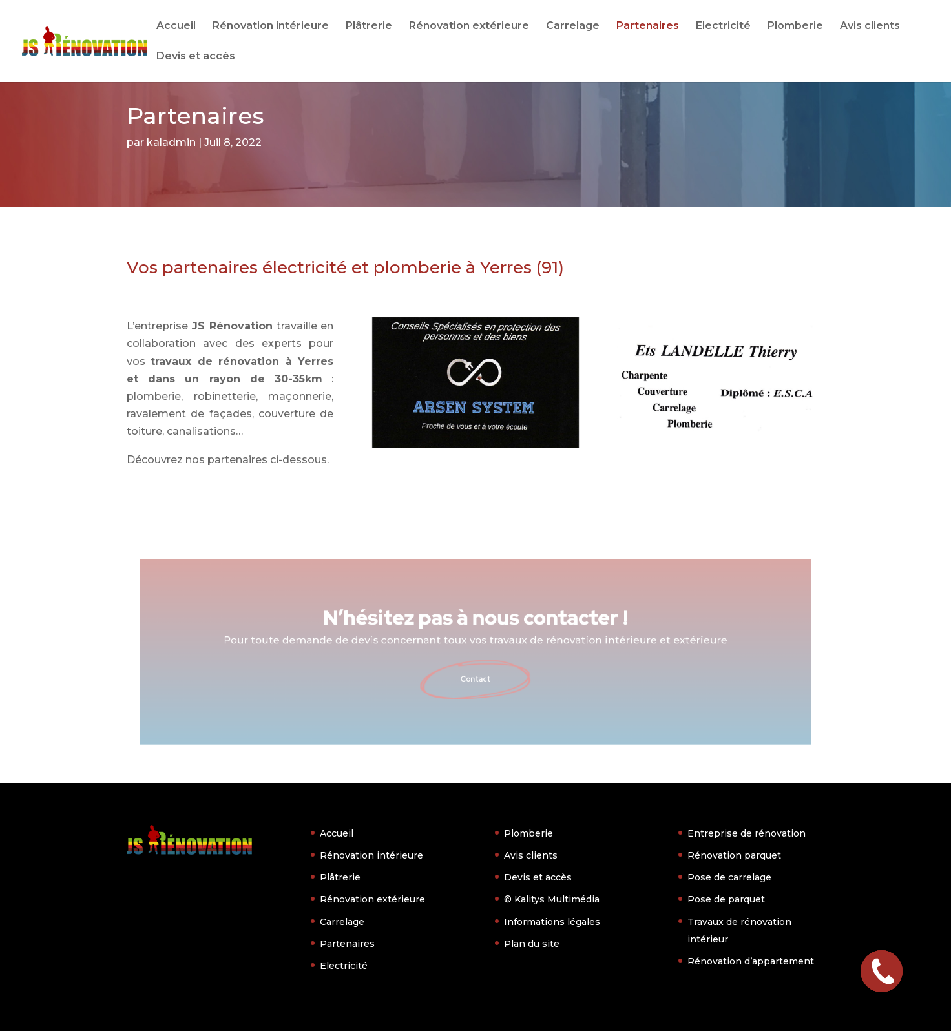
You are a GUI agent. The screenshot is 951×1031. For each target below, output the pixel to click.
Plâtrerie (369, 26)
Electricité (723, 26)
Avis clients (870, 26)
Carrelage (573, 26)
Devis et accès (195, 57)
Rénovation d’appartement (750, 961)
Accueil (176, 26)
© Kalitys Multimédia (552, 899)
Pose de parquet (726, 899)
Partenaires (647, 26)
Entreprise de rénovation (746, 833)
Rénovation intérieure (271, 26)
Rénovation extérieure (469, 26)
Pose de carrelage (729, 877)
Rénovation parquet (734, 855)
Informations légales (552, 922)
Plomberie (795, 26)
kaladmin (171, 142)
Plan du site (531, 944)
